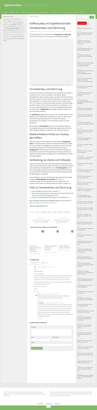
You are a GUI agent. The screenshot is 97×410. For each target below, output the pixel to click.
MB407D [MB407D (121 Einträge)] (5, 25)
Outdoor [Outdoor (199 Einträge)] (16, 27)
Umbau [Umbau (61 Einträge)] (4, 34)
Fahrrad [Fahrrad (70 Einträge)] (20, 21)
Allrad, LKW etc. (66, 12)
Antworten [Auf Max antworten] (36, 291)
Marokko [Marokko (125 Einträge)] (21, 23)
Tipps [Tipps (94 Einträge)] (20, 32)
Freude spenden (82, 23)
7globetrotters (13, 5)
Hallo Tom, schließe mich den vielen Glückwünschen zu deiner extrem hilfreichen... (85, 132)
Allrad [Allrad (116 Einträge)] (6, 19)
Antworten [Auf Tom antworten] (40, 300)
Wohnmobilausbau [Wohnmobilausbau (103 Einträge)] (7, 38)
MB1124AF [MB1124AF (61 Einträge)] (23, 25)
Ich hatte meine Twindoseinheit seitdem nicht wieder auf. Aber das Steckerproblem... (85, 251)
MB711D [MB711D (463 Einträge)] (16, 24)
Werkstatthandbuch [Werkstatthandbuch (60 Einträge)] (6, 36)
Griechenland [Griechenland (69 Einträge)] (5, 22)
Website (33, 342)
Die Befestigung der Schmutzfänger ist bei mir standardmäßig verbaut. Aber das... (85, 377)
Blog (82, 12)
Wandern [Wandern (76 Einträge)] (8, 34)
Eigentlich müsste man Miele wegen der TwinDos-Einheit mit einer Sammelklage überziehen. (85, 64)
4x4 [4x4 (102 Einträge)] (4, 19)
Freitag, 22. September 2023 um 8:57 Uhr (46, 266)
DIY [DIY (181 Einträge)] (16, 19)
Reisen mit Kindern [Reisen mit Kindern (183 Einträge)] (9, 31)
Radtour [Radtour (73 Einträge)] (4, 29)
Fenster (49, 212)
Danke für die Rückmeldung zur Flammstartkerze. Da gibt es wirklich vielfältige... (85, 265)
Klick (59, 191)
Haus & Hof (76, 12)
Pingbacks (45, 262)
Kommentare (35, 262)
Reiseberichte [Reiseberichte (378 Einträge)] (13, 28)
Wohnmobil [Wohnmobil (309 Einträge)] (18, 36)
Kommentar (34, 327)
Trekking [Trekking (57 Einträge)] (22, 32)
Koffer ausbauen (34, 16)
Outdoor (6, 12)
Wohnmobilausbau (66, 212)
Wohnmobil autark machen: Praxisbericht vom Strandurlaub (49, 247)
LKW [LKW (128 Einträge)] (17, 23)
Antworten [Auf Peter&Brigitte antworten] (40, 318)
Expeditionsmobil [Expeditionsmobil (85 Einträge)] (15, 21)
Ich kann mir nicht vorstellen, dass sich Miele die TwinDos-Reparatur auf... (85, 116)
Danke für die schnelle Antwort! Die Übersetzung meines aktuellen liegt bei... (85, 355)
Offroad (12, 12)
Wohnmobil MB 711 (44, 12)
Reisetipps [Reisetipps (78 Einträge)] (18, 31)
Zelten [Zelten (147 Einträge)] (5, 40)
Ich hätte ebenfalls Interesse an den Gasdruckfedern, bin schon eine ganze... (85, 243)
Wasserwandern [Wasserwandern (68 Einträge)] (21, 34)
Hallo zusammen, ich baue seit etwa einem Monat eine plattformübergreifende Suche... (85, 72)
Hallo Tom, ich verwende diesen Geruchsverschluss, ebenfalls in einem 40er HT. (84, 318)
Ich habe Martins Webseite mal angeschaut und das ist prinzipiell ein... (84, 56)
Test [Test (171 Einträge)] (16, 33)
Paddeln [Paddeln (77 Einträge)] (20, 27)
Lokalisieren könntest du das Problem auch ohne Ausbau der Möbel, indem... (84, 42)
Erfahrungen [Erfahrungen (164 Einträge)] (7, 21)
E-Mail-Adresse (55, 337)
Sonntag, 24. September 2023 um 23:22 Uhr (50, 294)
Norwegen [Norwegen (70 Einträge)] (5, 27)
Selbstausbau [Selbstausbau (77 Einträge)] (6, 32)
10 (43, 231)
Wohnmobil (60, 212)
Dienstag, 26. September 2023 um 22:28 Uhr (54, 302)
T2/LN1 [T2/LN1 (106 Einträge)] (11, 32)
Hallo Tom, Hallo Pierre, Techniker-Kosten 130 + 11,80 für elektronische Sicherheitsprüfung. (85, 80)
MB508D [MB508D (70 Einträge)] (10, 25)
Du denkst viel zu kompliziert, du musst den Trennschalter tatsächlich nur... (85, 124)
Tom (33, 31)
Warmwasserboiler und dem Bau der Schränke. (45, 202)
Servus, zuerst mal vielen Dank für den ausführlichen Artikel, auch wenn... (85, 334)
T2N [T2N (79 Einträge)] (14, 32)
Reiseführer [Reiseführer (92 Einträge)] (21, 29)
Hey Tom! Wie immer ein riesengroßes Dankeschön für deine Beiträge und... (85, 102)
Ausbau (38, 212)
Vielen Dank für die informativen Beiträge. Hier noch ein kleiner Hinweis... (84, 326)
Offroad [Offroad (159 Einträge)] (10, 27)
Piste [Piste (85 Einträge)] (24, 27)
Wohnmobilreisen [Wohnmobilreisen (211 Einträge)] (19, 38)
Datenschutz (49, 403)
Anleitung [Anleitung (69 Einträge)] (10, 19)
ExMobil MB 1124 (56, 12)
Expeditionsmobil (44, 212)
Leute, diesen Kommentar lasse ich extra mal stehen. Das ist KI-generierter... (85, 94)
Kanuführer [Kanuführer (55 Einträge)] (11, 22)
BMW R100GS (25, 12)
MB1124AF (54, 212)
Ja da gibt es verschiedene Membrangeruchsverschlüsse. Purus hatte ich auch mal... (85, 273)
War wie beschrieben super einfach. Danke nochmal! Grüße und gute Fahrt (85, 34)
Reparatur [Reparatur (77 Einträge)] (23, 31)
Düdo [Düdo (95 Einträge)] (19, 19)
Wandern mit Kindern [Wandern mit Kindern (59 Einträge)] (13, 34)
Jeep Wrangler (34, 12)
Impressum (57, 403)
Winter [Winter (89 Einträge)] (11, 36)
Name (32, 337)
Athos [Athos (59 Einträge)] (14, 19)
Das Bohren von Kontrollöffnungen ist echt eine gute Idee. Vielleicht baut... (85, 369)
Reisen (17, 12)
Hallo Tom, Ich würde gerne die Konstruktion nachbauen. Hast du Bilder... (84, 216)
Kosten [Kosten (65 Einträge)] (14, 22)
